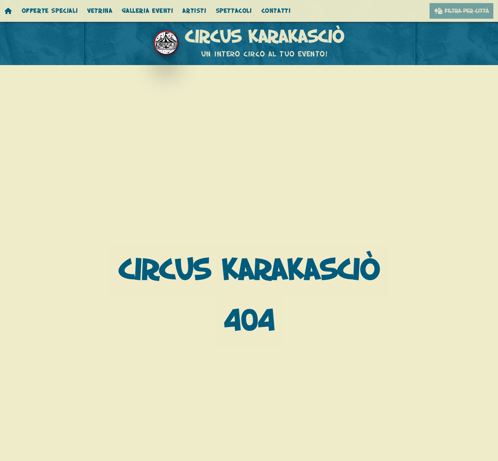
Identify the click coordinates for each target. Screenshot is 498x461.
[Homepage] (8, 11)
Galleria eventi (147, 11)
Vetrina (99, 11)
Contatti (276, 11)
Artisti (194, 11)
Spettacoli (234, 11)
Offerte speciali (50, 11)
